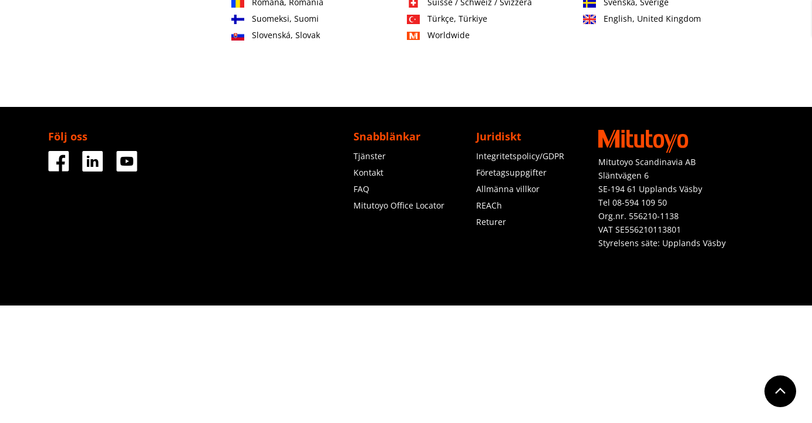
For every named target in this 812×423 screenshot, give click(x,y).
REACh (489, 205)
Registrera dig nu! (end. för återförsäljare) (673, 29)
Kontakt (599, 23)
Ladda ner (663, 68)
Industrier (300, 68)
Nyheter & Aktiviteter (571, 68)
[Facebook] (58, 167)
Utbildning (424, 68)
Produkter (234, 68)
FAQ (361, 188)
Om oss (486, 68)
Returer (491, 221)
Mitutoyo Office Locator (398, 205)
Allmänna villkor (508, 188)
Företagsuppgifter (511, 172)
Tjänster (361, 68)
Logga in (748, 23)
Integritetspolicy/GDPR (520, 156)
